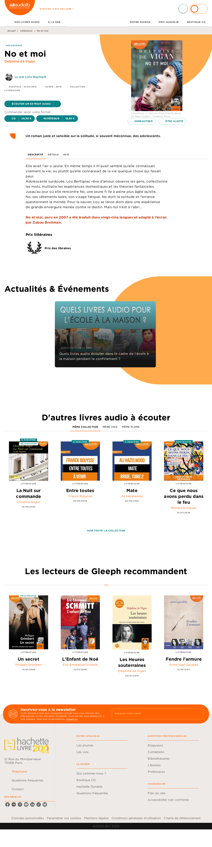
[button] (32, 104)
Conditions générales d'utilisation (136, 818)
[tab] (8, 22)
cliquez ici (71, 719)
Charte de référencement (182, 818)
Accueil (11, 30)
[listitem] (7, 804)
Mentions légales (96, 818)
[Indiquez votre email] (153, 713)
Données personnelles (27, 818)
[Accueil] (19, 8)
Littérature (26, 30)
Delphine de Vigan (19, 61)
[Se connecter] (199, 9)
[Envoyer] (198, 714)
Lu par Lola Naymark (30, 77)
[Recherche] (183, 8)
